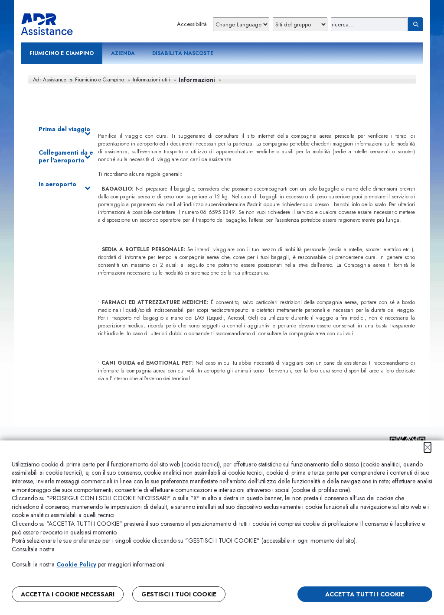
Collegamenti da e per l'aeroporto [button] (66, 156)
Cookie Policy (76, 564)
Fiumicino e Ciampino (61, 53)
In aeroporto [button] (65, 184)
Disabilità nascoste (182, 53)
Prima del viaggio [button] (65, 129)
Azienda (123, 53)
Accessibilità (192, 24)
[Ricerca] (369, 24)
